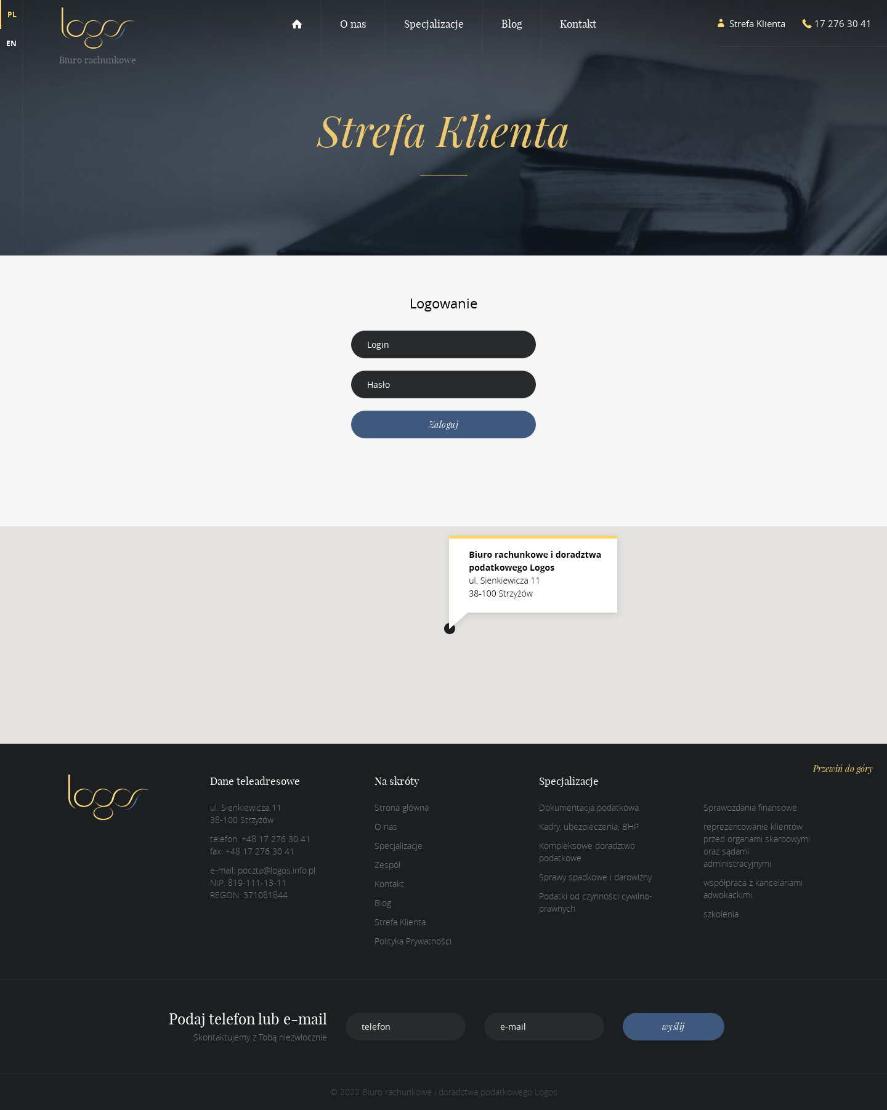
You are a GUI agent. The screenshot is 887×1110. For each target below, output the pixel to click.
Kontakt (578, 23)
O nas (353, 23)
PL (12, 14)
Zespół (387, 865)
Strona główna (402, 807)
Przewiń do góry (843, 768)
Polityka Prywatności (413, 941)
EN (11, 43)
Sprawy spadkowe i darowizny (595, 877)
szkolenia (721, 914)
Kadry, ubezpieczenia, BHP (589, 826)
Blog (511, 23)
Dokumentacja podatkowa (589, 807)
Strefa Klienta (400, 922)
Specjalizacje (434, 23)
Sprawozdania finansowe (750, 807)
